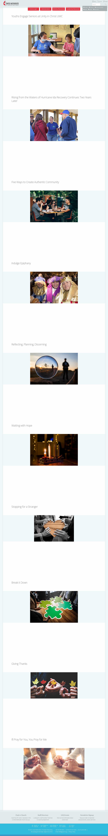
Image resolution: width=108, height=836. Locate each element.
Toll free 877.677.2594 (71, 829)
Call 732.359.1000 (59, 829)
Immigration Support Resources (47, 2)
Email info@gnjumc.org (61, 831)
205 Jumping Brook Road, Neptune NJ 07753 (42, 831)
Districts (68, 2)
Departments (77, 2)
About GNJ (61, 2)
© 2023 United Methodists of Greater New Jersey (40, 829)
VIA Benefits (86, 2)
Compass (94, 2)
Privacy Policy (72, 831)
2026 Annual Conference (29, 2)
